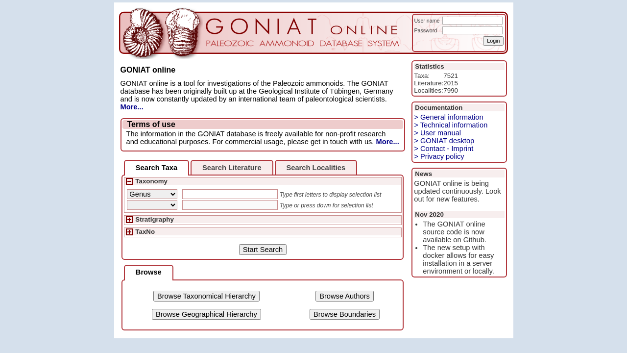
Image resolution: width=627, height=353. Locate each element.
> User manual (437, 133)
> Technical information (450, 125)
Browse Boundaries (345, 314)
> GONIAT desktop (444, 141)
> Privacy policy (439, 156)
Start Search (263, 249)
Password (425, 30)
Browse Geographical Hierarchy (206, 314)
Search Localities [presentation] (316, 168)
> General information (448, 117)
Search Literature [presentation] (232, 168)
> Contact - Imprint (443, 148)
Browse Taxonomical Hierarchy (206, 296)
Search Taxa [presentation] (156, 168)
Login (493, 41)
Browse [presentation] (149, 272)
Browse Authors (344, 296)
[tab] (156, 168)
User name (426, 21)
